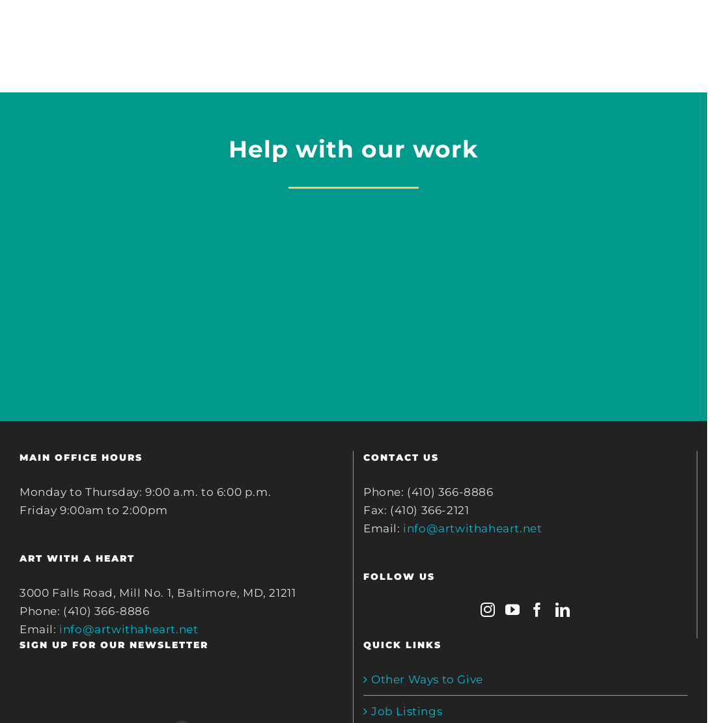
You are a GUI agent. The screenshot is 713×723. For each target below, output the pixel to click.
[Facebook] (537, 610)
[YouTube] (512, 610)
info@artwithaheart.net (128, 629)
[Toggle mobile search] (660, 31)
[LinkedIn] (562, 610)
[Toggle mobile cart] (633, 31)
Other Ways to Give (427, 679)
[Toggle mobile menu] (686, 31)
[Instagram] (488, 610)
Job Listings (406, 711)
